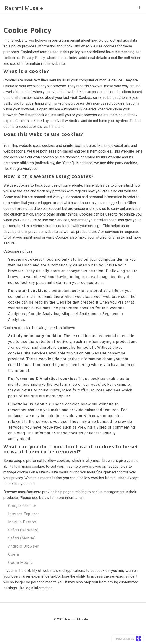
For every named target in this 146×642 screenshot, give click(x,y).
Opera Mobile (20, 562)
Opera (13, 554)
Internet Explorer (23, 514)
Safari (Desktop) (23, 530)
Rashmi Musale (24, 8)
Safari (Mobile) (22, 538)
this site (58, 126)
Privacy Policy (33, 58)
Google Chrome (22, 506)
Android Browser (23, 546)
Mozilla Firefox (22, 522)
